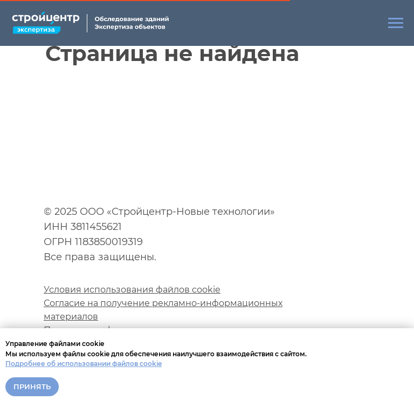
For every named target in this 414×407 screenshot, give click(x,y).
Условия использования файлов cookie (132, 289)
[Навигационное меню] (395, 23)
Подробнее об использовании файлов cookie (83, 363)
